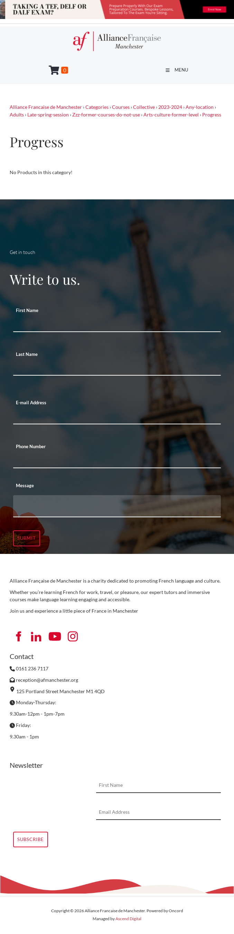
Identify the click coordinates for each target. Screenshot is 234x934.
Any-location (200, 107)
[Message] (117, 506)
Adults (17, 114)
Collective (144, 107)
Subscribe (30, 839)
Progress (211, 114)
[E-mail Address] (117, 416)
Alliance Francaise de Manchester (46, 107)
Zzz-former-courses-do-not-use (106, 114)
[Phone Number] (117, 460)
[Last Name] (117, 368)
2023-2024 (170, 107)
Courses (121, 107)
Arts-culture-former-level (171, 114)
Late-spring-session (48, 114)
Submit (26, 538)
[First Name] (117, 324)
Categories (97, 107)
